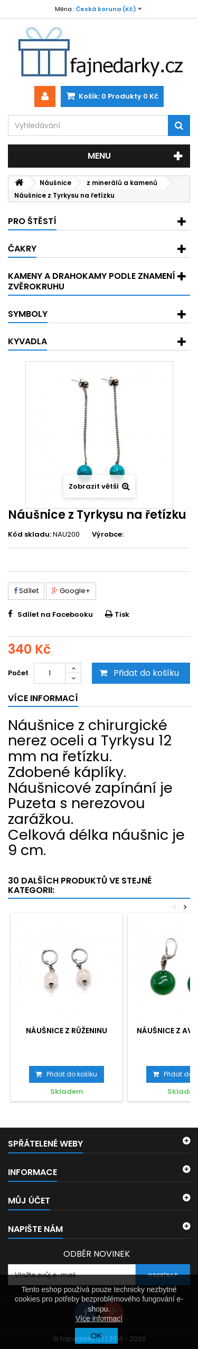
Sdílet (26, 591)
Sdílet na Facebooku (55, 614)
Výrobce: (108, 534)
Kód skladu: (29, 534)
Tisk (122, 614)
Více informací (99, 1318)
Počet (18, 673)
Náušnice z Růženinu (66, 1030)
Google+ (71, 591)
